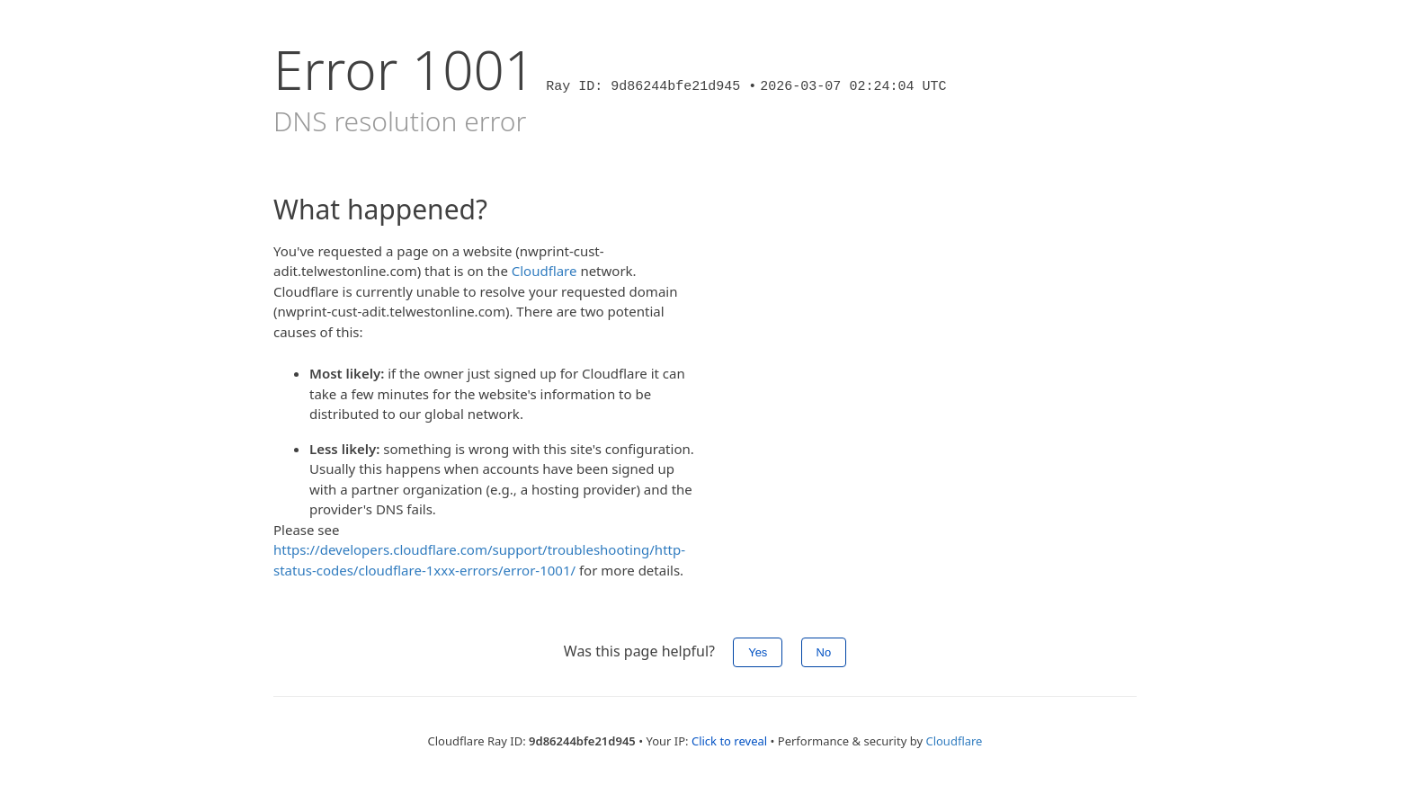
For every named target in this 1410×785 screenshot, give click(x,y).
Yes (757, 652)
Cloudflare (544, 271)
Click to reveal (729, 741)
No (824, 652)
